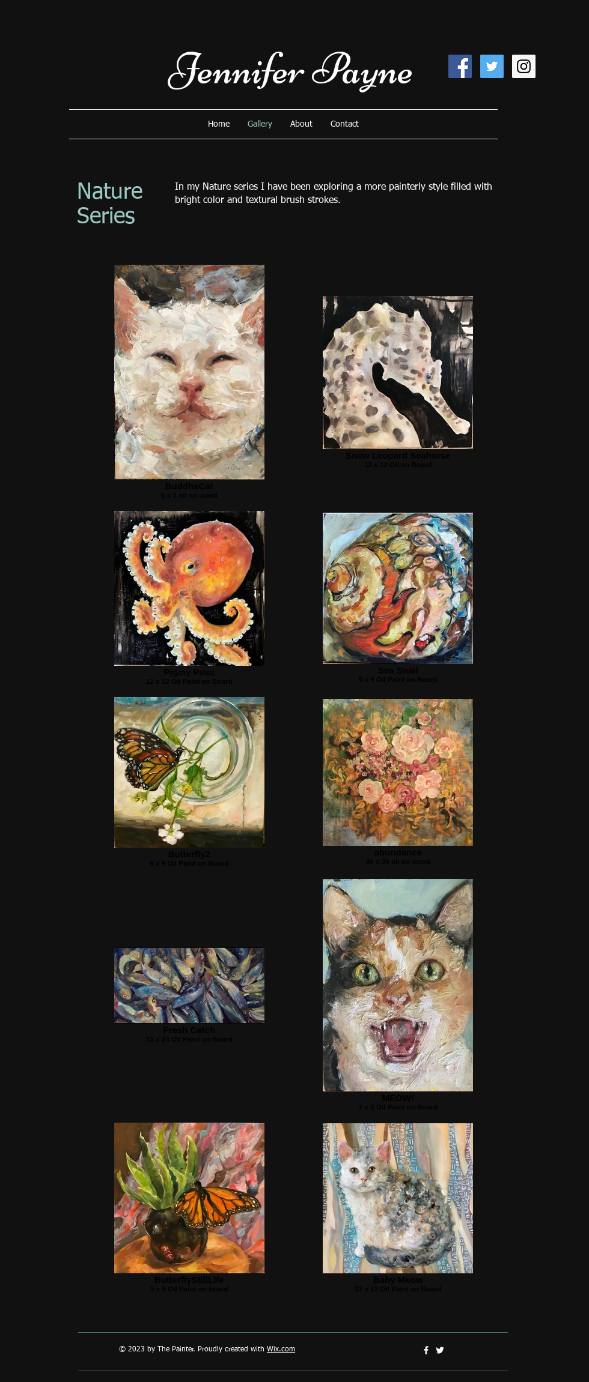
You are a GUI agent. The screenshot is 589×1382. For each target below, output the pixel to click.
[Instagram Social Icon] (524, 66)
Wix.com (281, 1349)
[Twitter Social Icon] (492, 66)
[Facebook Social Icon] (460, 66)
